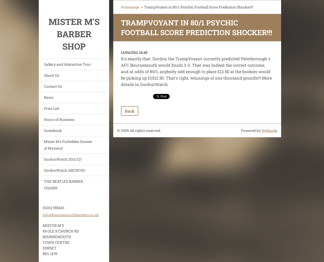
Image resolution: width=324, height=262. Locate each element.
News (48, 97)
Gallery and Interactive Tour (67, 64)
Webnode (269, 130)
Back (130, 111)
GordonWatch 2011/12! (62, 159)
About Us (51, 75)
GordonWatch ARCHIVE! (64, 170)
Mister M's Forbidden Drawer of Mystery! (68, 145)
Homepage (130, 7)
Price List (51, 108)
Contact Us (53, 86)
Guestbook (53, 130)
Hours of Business (59, 119)
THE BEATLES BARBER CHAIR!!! (63, 184)
